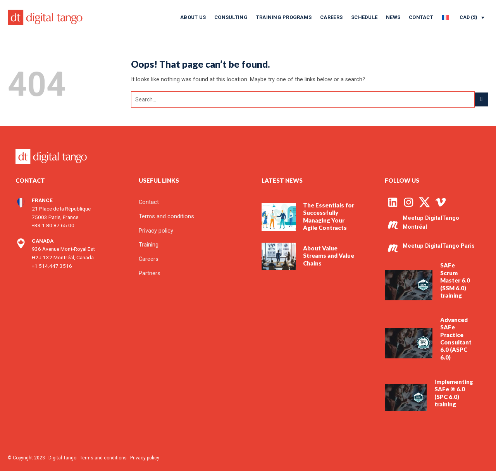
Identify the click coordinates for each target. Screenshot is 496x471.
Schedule (364, 17)
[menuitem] (445, 17)
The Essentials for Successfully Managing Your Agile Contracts (328, 216)
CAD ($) (468, 17)
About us (193, 17)
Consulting (231, 17)
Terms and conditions (103, 458)
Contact (421, 17)
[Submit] (481, 99)
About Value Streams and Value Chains (328, 256)
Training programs (284, 17)
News (393, 17)
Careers (331, 17)
